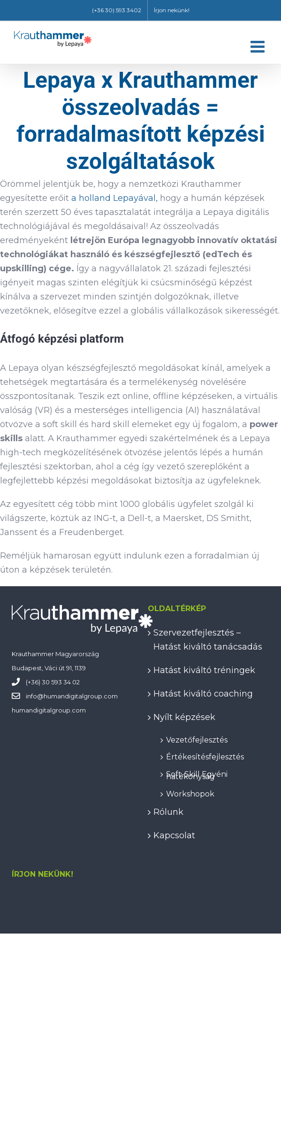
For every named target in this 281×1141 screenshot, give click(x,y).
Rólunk (168, 812)
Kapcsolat (174, 835)
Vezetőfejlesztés (197, 738)
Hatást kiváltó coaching (203, 694)
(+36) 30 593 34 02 (53, 682)
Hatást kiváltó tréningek (204, 670)
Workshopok (190, 792)
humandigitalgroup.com (81, 696)
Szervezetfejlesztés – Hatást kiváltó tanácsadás (207, 640)
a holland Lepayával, (114, 198)
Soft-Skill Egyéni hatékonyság (197, 774)
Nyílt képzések (184, 717)
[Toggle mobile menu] (259, 46)
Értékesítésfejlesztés (205, 755)
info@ (35, 696)
